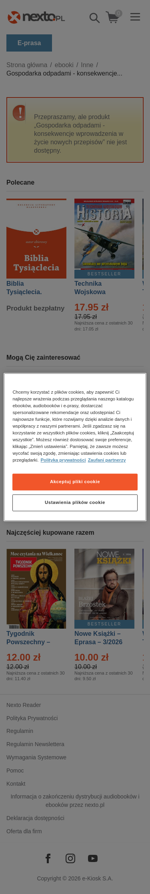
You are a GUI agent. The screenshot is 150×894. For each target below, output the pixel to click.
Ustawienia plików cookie (75, 502)
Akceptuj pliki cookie (75, 481)
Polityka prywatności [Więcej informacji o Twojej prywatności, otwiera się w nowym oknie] (63, 460)
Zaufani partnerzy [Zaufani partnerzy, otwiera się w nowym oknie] (107, 460)
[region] (75, 447)
